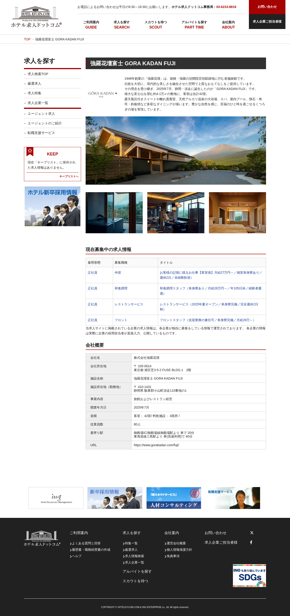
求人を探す (122, 22)
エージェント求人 (41, 117)
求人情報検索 (134, 556)
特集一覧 (131, 543)
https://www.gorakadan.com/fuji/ (156, 445)
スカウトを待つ (156, 22)
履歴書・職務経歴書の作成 (91, 549)
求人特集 (34, 97)
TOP (27, 39)
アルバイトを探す (194, 22)
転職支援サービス (41, 136)
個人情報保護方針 (179, 549)
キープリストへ (69, 179)
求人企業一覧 (38, 106)
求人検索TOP (38, 77)
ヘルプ (77, 556)
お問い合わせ (216, 533)
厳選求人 (34, 87)
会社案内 (228, 22)
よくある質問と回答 (86, 543)
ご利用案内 (91, 22)
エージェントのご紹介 (45, 127)
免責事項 (173, 556)
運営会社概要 (176, 543)
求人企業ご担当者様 (267, 21)
